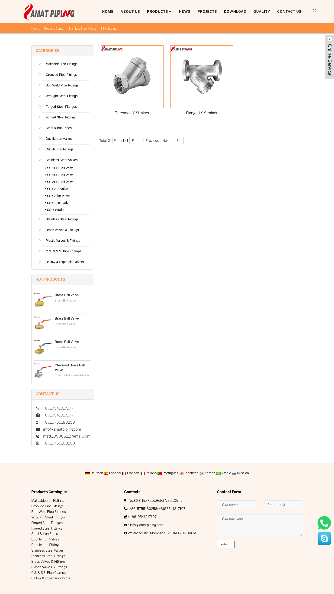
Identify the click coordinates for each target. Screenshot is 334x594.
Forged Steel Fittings (61, 117)
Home (107, 12)
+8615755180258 (59, 443)
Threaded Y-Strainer (132, 113)
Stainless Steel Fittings (62, 219)
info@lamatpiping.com (62, 429)
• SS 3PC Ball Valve (59, 182)
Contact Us (289, 12)
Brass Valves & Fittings (62, 230)
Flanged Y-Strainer (202, 113)
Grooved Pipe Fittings (61, 74)
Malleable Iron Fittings (61, 64)
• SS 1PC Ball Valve (59, 168)
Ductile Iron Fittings (60, 149)
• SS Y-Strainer (56, 210)
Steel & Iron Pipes (59, 128)
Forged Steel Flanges (61, 106)
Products (157, 12)
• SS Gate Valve (56, 189)
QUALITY (262, 12)
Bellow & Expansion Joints (65, 262)
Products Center (53, 28)
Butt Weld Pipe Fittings (62, 85)
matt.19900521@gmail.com (66, 436)
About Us (130, 12)
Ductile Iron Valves (59, 138)
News (184, 12)
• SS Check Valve (57, 203)
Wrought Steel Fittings (61, 96)
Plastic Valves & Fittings (63, 240)
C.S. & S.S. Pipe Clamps (63, 251)
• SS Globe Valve (57, 196)
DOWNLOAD (235, 12)
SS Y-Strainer (109, 28)
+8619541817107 (172, 509)
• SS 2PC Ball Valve (59, 175)
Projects (207, 12)
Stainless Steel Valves (82, 28)
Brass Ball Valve (67, 295)
